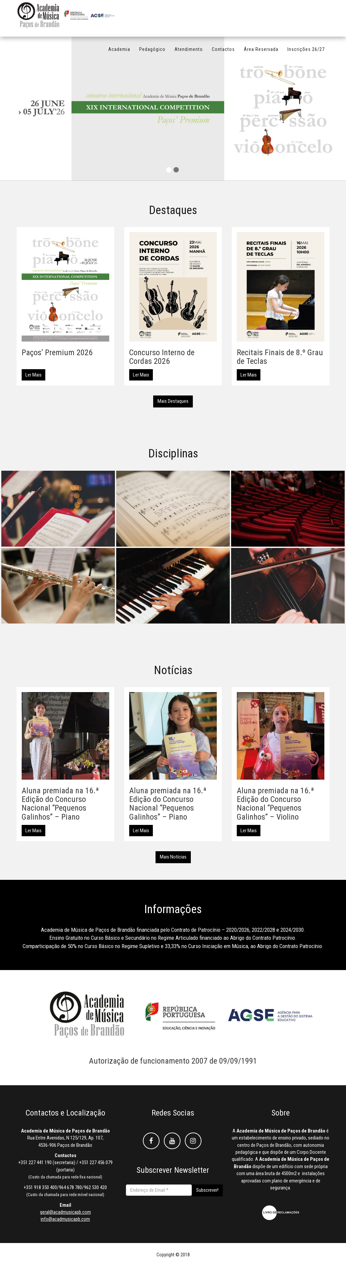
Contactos (223, 52)
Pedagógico (152, 52)
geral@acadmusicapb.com (65, 1212)
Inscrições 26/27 (306, 52)
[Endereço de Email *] (159, 1190)
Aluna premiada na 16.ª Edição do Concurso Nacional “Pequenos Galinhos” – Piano (60, 804)
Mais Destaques (173, 401)
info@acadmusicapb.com (65, 1219)
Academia (119, 52)
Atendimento (188, 52)
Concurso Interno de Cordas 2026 (161, 357)
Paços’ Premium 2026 (57, 352)
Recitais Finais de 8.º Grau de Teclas (280, 357)
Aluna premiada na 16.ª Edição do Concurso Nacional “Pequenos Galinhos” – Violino (275, 804)
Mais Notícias (173, 857)
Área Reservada (261, 52)
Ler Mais (33, 375)
